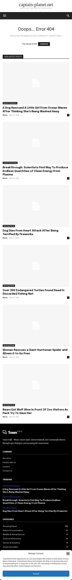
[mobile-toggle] (4, 15)
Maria (5, 115)
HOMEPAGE (44, 44)
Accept (36, 573)
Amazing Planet (8, 226)
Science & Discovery (10, 163)
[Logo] (36, 432)
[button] (68, 553)
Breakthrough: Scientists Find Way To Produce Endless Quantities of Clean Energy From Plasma (35, 171)
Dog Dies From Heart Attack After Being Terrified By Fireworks (35, 511)
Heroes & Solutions (10, 103)
